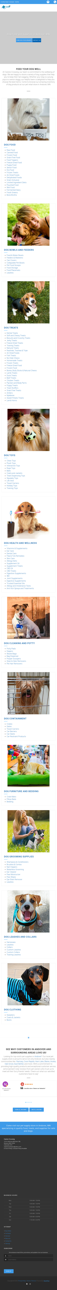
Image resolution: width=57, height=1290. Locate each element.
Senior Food (12, 167)
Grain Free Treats (14, 390)
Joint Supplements (14, 578)
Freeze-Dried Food (14, 162)
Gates (9, 726)
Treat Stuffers (12, 388)
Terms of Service (31, 1281)
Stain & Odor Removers (16, 661)
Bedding (10, 802)
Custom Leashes (14, 950)
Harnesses (11, 942)
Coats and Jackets (14, 473)
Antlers (10, 393)
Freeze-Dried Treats (15, 343)
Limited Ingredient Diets (16, 182)
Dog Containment (15, 718)
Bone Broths (12, 195)
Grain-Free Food (13, 157)
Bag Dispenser (13, 656)
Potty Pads (11, 649)
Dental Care (11, 553)
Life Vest (10, 481)
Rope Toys (11, 468)
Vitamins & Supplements (17, 548)
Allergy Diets (12, 561)
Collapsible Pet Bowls (15, 263)
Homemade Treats (14, 360)
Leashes (10, 273)
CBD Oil (10, 568)
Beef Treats (11, 378)
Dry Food (10, 170)
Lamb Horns (12, 400)
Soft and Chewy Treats (16, 335)
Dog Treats (11, 327)
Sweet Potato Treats (15, 398)
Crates (9, 724)
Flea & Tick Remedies (15, 556)
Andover (37, 1056)
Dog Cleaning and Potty (19, 643)
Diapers (10, 651)
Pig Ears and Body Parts (17, 383)
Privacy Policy (22, 1281)
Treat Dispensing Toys (16, 476)
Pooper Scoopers (14, 659)
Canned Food (12, 152)
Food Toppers (12, 160)
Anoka (53, 1061)
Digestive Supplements (16, 581)
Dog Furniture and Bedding (21, 791)
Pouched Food (13, 185)
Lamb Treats (12, 373)
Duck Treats (12, 375)
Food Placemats (13, 270)
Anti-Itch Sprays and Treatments (20, 588)
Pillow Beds (11, 799)
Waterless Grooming (15, 869)
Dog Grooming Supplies (19, 856)
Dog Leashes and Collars (20, 937)
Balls (9, 471)
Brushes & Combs (14, 864)
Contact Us (37, 40)
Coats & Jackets (13, 1017)
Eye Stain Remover (14, 879)
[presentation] (13, 1264)
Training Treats (13, 345)
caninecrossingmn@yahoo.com (12, 1146)
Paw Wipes (11, 877)
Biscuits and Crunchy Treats (18, 338)
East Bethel (19, 1064)
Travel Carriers (13, 483)
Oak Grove (9, 1064)
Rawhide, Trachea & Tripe (17, 350)
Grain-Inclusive (13, 180)
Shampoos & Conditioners (17, 862)
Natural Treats (13, 348)
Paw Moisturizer (13, 874)
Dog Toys (9, 455)
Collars (10, 947)
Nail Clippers (12, 867)
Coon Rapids (29, 1061)
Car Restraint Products (16, 736)
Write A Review (37, 1109)
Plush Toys (11, 463)
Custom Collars (13, 952)
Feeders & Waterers (15, 258)
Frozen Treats (12, 172)
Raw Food (11, 150)
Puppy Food (11, 165)
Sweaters (11, 1015)
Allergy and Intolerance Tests (19, 586)
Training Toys (12, 488)
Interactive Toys (13, 466)
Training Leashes (14, 955)
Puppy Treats (12, 385)
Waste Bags (12, 654)
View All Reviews (20, 1109)
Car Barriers (12, 731)
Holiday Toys (12, 486)
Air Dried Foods (13, 175)
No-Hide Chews (13, 358)
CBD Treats (11, 571)
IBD (8, 576)
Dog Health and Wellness (20, 543)
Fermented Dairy (13, 190)
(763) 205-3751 (8, 1145)
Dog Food (10, 144)
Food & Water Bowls (15, 255)
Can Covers (11, 260)
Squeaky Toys (12, 478)
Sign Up (8, 1271)
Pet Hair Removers (14, 664)
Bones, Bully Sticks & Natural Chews (22, 370)
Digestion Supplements (16, 573)
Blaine (47, 1061)
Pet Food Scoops (14, 265)
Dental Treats (12, 333)
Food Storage (12, 268)
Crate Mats (11, 797)
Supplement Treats (15, 566)
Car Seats (11, 734)
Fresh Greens (12, 192)
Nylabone (10, 395)
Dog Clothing (12, 1009)
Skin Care (11, 558)
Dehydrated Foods (14, 177)
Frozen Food (12, 155)
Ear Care (10, 551)
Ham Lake (39, 1061)
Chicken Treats (13, 380)
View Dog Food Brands (24, 40)
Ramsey (19, 1061)
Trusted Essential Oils (16, 583)
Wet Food (11, 187)
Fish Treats (11, 355)
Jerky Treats (12, 340)
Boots (9, 1020)
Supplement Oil (13, 563)
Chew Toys (11, 461)
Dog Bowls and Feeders (19, 250)
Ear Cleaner (11, 872)
